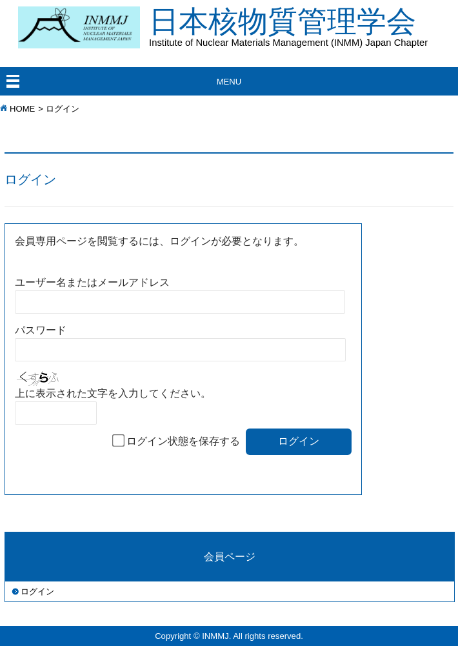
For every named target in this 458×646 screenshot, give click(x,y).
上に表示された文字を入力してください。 (113, 393)
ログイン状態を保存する (183, 441)
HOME (22, 109)
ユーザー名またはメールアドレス (92, 282)
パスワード (40, 330)
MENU (229, 81)
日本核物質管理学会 (303, 26)
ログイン (37, 591)
